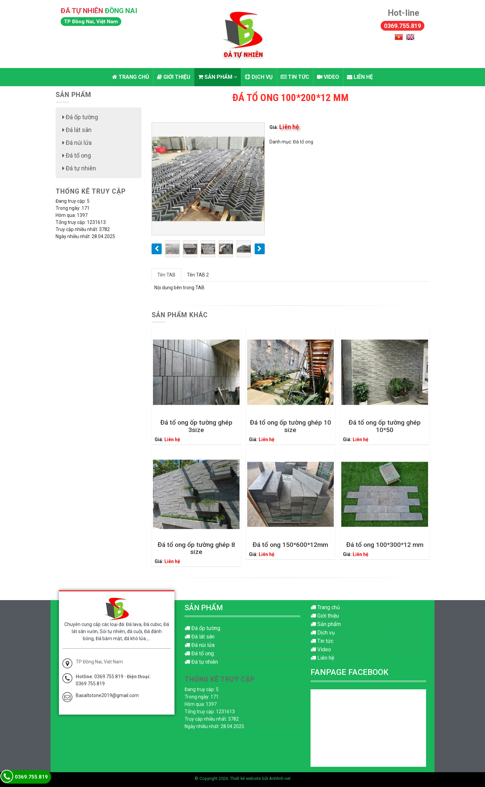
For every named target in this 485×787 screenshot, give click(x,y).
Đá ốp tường (80, 117)
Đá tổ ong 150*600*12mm (290, 545)
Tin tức (295, 77)
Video (328, 77)
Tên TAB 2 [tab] (198, 274)
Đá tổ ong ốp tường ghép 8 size (196, 548)
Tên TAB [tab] (166, 274)
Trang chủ (130, 77)
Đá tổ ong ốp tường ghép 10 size (290, 426)
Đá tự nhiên (79, 168)
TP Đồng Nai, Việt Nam (91, 22)
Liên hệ (360, 77)
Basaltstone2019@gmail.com (107, 695)
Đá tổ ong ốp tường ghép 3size (196, 426)
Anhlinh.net (280, 778)
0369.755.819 (402, 25)
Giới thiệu (173, 77)
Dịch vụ (259, 77)
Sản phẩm (217, 77)
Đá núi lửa (77, 142)
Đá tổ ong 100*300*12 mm (384, 545)
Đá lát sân (77, 129)
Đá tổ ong (303, 141)
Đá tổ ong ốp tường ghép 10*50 (385, 426)
